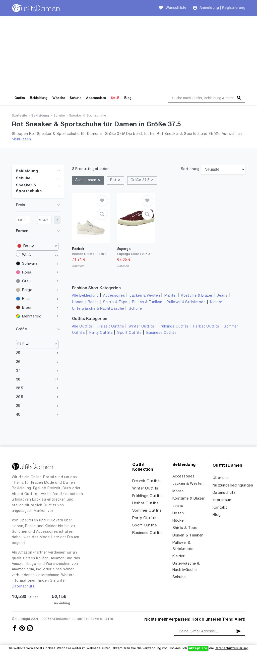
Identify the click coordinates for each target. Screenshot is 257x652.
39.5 (19, 397)
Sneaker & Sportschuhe (87, 115)
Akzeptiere (198, 648)
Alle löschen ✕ (88, 180)
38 (18, 379)
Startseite (19, 115)
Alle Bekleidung (85, 295)
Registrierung (233, 8)
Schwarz (29, 263)
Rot (30, 246)
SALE (115, 98)
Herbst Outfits (206, 326)
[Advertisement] (128, 54)
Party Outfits (101, 333)
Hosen (77, 302)
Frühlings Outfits (173, 326)
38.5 (19, 388)
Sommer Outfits (147, 510)
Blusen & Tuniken (147, 302)
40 (18, 414)
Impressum (222, 500)
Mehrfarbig (32, 316)
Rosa (26, 272)
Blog (128, 98)
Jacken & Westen (145, 295)
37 (18, 370)
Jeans (222, 295)
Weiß (26, 255)
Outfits (20, 98)
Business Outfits (161, 333)
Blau (26, 299)
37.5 (24, 344)
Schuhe (75, 98)
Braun (27, 307)
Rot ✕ (115, 180)
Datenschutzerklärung (231, 648)
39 (18, 406)
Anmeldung (209, 8)
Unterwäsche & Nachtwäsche (98, 308)
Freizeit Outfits (110, 326)
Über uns (221, 478)
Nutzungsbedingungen (233, 485)
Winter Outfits (141, 326)
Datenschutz (23, 586)
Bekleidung (39, 98)
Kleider (216, 302)
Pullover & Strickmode (186, 302)
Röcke (93, 302)
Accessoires (96, 98)
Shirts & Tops (115, 302)
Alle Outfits (82, 326)
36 (18, 362)
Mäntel (170, 295)
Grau (26, 281)
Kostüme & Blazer (196, 295)
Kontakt (220, 507)
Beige (27, 290)
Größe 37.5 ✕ (142, 180)
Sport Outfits (129, 333)
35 (18, 353)
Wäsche (58, 98)
